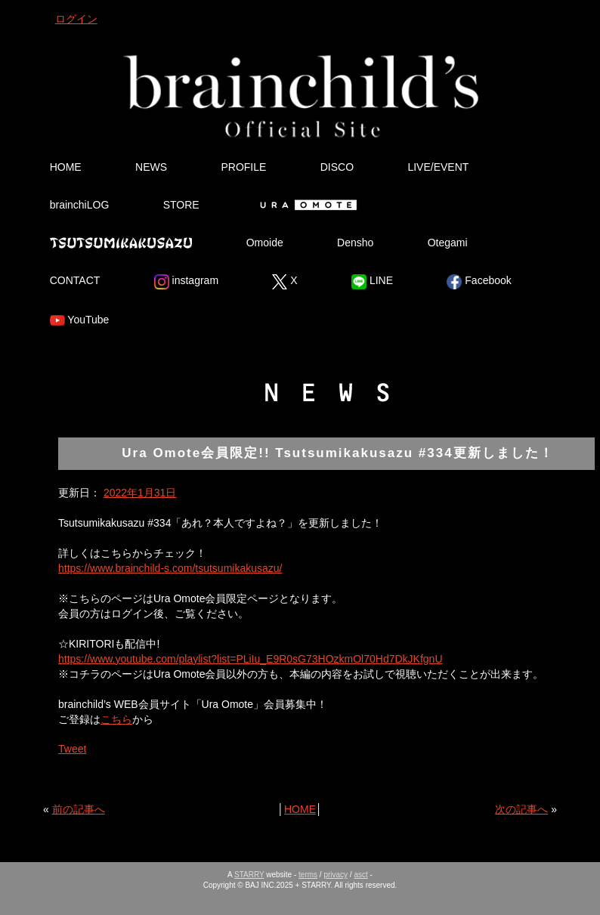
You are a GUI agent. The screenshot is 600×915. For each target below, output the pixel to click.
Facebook (479, 281)
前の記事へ (78, 809)
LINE (372, 281)
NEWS (151, 167)
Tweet (72, 749)
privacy (335, 874)
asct (360, 874)
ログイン (76, 19)
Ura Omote (305, 205)
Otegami (448, 242)
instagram (186, 281)
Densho (355, 242)
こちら (116, 719)
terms (307, 874)
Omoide (264, 242)
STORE (181, 205)
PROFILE (243, 167)
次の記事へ (521, 809)
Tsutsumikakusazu (121, 242)
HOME (66, 167)
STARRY (249, 874)
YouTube (80, 320)
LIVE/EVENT (438, 167)
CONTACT (75, 280)
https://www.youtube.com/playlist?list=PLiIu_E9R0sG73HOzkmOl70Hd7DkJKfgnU (250, 659)
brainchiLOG (80, 205)
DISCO (337, 167)
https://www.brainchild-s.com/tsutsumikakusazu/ (170, 568)
